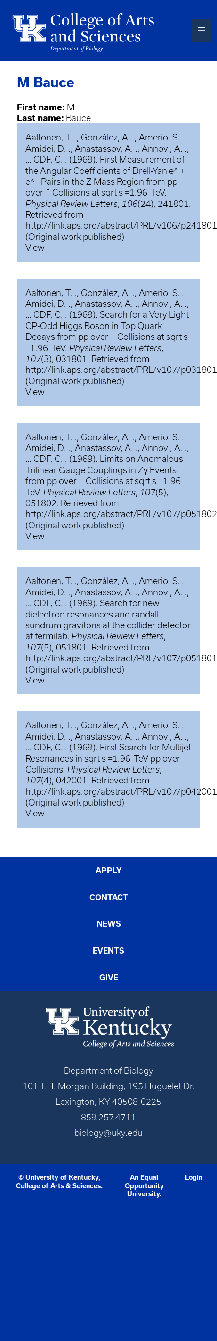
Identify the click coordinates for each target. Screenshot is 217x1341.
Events (108, 950)
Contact (108, 897)
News (108, 924)
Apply (109, 870)
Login (193, 1177)
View (35, 248)
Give (108, 977)
